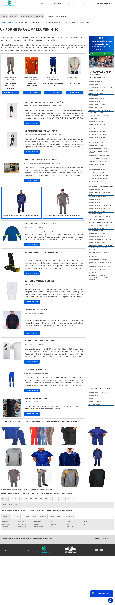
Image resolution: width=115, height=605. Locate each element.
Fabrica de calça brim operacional (100, 222)
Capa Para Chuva (94, 404)
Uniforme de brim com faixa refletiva (29, 22)
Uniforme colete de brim (97, 197)
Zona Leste (43, 516)
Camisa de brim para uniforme (99, 219)
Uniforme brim (93, 96)
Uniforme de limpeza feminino (99, 148)
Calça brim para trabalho (97, 134)
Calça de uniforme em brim (98, 158)
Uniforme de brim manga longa (99, 208)
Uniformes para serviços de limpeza (101, 187)
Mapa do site (107, 538)
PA (73, 499)
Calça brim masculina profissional (100, 87)
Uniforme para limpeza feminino (99, 155)
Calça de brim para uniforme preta (100, 216)
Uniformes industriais (96, 90)
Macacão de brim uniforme (98, 161)
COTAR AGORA (10, 92)
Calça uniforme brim (96, 113)
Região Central (6, 516)
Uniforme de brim (94, 101)
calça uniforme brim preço (98, 275)
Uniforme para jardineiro (97, 131)
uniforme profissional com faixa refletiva (100, 263)
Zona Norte (16, 516)
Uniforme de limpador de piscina (51, 22)
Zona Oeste (26, 516)
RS (41, 499)
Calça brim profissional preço (99, 175)
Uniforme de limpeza (96, 82)
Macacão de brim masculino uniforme (98, 152)
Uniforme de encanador (97, 236)
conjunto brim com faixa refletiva (100, 252)
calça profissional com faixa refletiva (99, 248)
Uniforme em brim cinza (97, 211)
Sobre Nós (56, 3)
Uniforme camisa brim (96, 189)
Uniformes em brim (95, 140)
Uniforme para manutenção (98, 124)
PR (31, 499)
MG (16, 499)
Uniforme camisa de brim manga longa (99, 193)
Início (42, 3)
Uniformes (92, 398)
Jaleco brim (93, 118)
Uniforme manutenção (96, 107)
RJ (11, 499)
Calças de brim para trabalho (99, 116)
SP (26, 499)
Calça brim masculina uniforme (99, 110)
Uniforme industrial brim (97, 214)
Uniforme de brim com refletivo (100, 205)
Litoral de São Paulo (68, 516)
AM (69, 499)
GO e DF (62, 499)
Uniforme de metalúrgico (97, 167)
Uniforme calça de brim (97, 234)
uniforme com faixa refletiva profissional (99, 255)
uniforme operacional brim (98, 259)
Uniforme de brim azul (96, 199)
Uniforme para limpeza (96, 99)
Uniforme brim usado (69, 22)
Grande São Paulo (55, 516)
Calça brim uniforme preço (98, 178)
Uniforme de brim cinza (96, 202)
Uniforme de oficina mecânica (99, 184)
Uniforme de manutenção (97, 242)
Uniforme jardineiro (96, 121)
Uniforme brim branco (96, 228)
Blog (86, 3)
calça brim (92, 272)
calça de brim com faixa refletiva (100, 245)
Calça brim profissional (97, 172)
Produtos (72, 3)
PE (46, 499)
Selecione (4, 499)
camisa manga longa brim (97, 269)
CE (55, 499)
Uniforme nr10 (93, 395)
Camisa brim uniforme (96, 181)
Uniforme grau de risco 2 (97, 392)
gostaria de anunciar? (103, 3)
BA (50, 499)
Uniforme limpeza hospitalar (98, 170)
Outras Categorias (101, 388)
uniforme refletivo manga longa (100, 266)
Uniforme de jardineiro (97, 137)
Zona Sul (34, 516)
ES (21, 499)
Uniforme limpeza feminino (98, 104)
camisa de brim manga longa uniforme (98, 278)
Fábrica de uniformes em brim (99, 225)
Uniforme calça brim (84, 22)
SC (36, 499)
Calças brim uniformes (96, 93)
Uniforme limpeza (95, 84)
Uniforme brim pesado (96, 164)
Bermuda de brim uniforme (98, 143)
